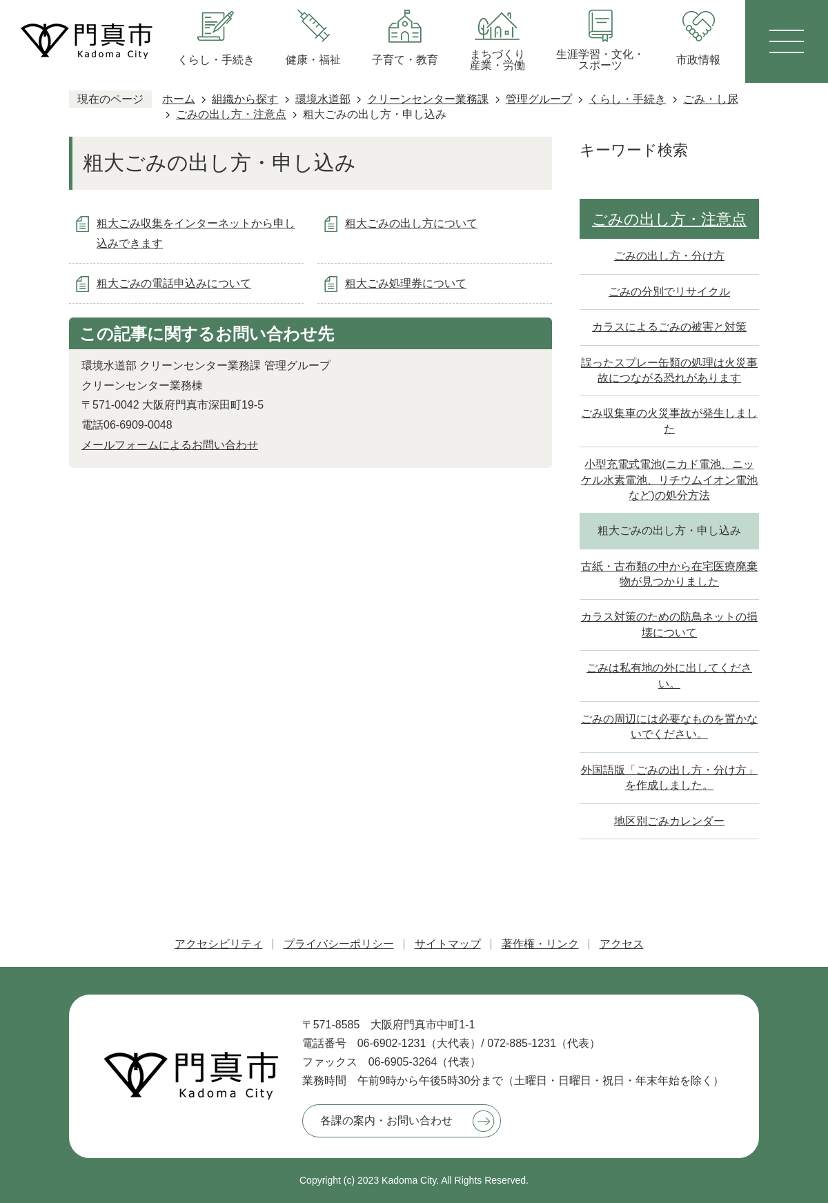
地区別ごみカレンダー (669, 821)
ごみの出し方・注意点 (231, 114)
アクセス (622, 944)
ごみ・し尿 (710, 99)
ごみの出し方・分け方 (669, 256)
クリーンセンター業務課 (428, 99)
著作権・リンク (540, 944)
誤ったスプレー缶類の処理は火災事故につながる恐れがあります (669, 370)
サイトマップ (448, 944)
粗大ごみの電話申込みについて (174, 283)
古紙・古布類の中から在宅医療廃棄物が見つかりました (669, 573)
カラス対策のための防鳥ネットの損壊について (669, 624)
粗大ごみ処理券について (405, 283)
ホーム (178, 99)
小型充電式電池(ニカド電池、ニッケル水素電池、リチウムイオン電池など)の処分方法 (669, 479)
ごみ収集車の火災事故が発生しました (669, 420)
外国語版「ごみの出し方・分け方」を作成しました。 (669, 777)
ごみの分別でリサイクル (669, 291)
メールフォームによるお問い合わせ (169, 445)
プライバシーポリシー (339, 944)
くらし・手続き (627, 99)
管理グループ (539, 99)
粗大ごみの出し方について (411, 223)
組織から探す (245, 99)
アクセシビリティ (219, 944)
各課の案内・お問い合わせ (386, 1120)
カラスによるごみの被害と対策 (669, 327)
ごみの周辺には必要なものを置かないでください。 (669, 726)
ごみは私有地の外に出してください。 (669, 675)
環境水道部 (323, 99)
